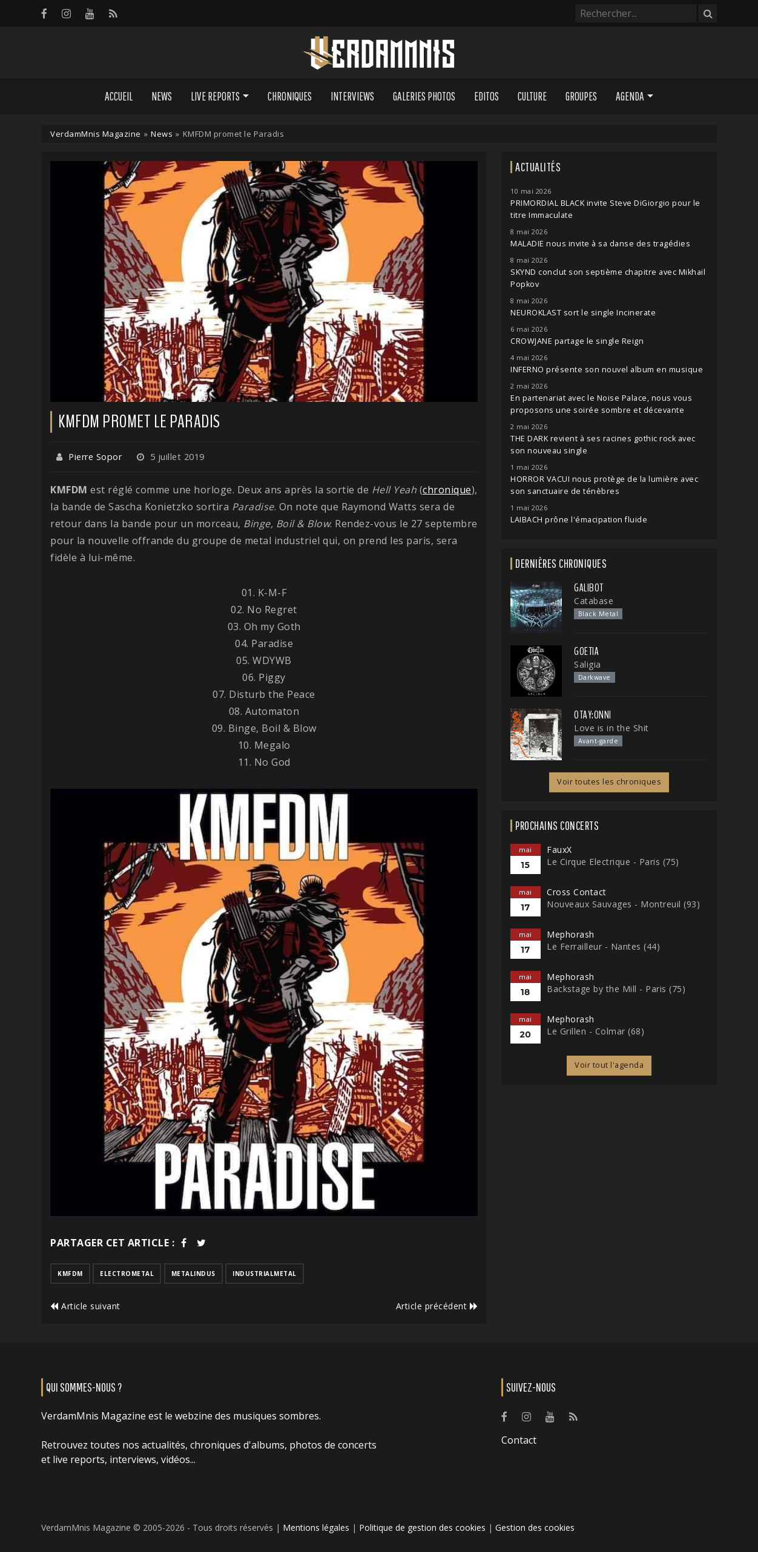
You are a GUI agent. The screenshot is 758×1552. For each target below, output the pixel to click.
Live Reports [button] (215, 96)
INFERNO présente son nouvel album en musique (606, 369)
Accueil (119, 96)
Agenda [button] (630, 96)
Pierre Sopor (95, 456)
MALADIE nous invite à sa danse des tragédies (600, 243)
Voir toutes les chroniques (609, 782)
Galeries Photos (424, 96)
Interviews (352, 96)
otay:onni (592, 715)
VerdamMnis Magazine (95, 133)
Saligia (587, 664)
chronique (447, 489)
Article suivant (85, 1306)
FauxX (559, 849)
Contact (518, 1440)
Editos (486, 96)
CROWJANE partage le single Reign (577, 341)
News (161, 96)
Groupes (581, 96)
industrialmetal (264, 1273)
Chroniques (290, 96)
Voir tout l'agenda (609, 1065)
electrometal (127, 1273)
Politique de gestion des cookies (422, 1527)
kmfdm (70, 1273)
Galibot (589, 587)
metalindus (193, 1273)
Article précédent (437, 1306)
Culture (532, 96)
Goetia (586, 651)
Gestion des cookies (535, 1527)
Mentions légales (316, 1527)
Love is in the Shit (611, 728)
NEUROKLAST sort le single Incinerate (583, 312)
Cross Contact (577, 892)
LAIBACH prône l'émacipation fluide (578, 520)
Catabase (593, 601)
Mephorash (571, 934)
